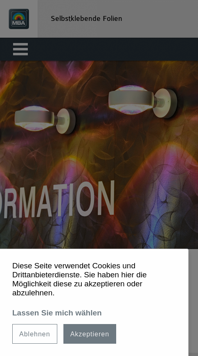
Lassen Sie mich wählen (57, 312)
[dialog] (94, 302)
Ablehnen (34, 334)
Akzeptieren (90, 334)
